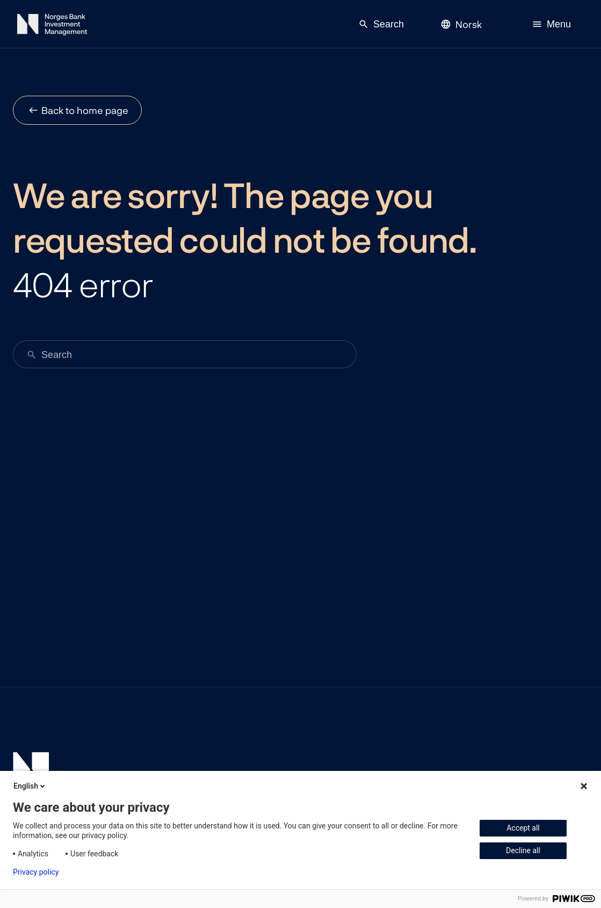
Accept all (523, 828)
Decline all (523, 850)
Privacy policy (36, 872)
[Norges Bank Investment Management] (52, 26)
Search (381, 24)
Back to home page (84, 110)
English (30, 786)
